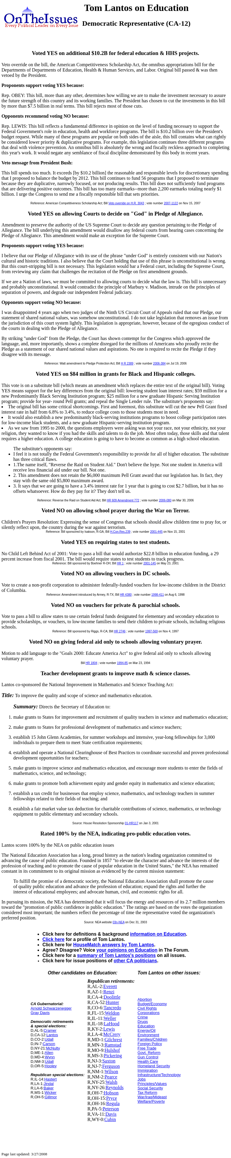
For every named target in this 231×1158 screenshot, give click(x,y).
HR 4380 (126, 594)
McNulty (53, 1048)
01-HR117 (131, 823)
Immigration (148, 1070)
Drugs (143, 1021)
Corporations (148, 1012)
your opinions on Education (126, 950)
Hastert (50, 1079)
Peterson (111, 1108)
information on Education (158, 934)
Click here (53, 939)
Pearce (111, 1076)
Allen (49, 1052)
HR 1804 (91, 663)
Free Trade (147, 1048)
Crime (143, 1017)
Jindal (48, 1083)
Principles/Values (152, 1083)
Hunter (112, 1002)
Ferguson (111, 1066)
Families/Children (152, 1039)
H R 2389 (127, 363)
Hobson (111, 1092)
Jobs (142, 1079)
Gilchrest (113, 1039)
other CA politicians (135, 960)
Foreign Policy (150, 1044)
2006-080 (165, 500)
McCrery (111, 1034)
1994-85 (122, 663)
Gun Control (148, 1057)
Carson (49, 1044)
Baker (48, 1088)
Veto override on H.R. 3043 (126, 203)
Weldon (112, 1013)
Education (146, 1026)
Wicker (50, 1092)
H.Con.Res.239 (120, 531)
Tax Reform (147, 1092)
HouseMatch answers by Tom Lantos (113, 944)
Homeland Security (154, 1066)
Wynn (50, 1057)
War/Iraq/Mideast (152, 1097)
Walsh (111, 1082)
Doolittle (112, 997)
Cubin (110, 1119)
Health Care (148, 1061)
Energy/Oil (147, 1030)
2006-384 (159, 363)
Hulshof (112, 1050)
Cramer (49, 1030)
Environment (148, 1035)
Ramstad (113, 1044)
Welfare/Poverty (151, 1101)
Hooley (50, 1066)
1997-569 (151, 631)
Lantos (52, 1035)
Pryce (111, 1098)
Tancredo (112, 1007)
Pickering (113, 1055)
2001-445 (156, 531)
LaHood (111, 1023)
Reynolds (114, 1087)
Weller (110, 1018)
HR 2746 (119, 631)
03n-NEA (119, 922)
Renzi (108, 991)
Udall (49, 1039)
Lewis (109, 1028)
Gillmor (51, 1097)
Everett (110, 986)
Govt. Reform (149, 1052)
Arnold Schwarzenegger (51, 1008)
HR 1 (120, 563)
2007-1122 (171, 203)
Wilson (111, 1071)
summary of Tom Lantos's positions (116, 955)
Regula (112, 1103)
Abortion (145, 999)
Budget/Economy (152, 1004)
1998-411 (157, 594)
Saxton (108, 1060)
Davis (110, 1114)
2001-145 (149, 563)
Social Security (150, 1088)
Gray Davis (39, 1012)
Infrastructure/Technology (159, 1075)
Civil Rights (147, 1008)
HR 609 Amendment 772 (123, 500)
